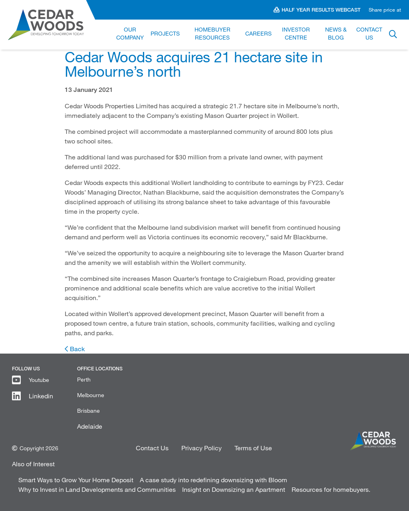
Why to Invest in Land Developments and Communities (97, 489)
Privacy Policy (201, 447)
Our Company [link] (130, 33)
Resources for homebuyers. (331, 489)
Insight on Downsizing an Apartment (233, 489)
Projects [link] (165, 33)
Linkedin (41, 396)
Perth (84, 379)
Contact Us (152, 447)
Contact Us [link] (369, 33)
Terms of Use (253, 447)
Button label (393, 35)
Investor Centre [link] (296, 33)
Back (77, 348)
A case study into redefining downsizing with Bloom (213, 479)
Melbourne (90, 395)
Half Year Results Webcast (321, 9)
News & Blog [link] (336, 33)
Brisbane (88, 410)
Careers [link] (258, 33)
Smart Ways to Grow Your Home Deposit (75, 479)
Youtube (39, 379)
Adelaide (89, 426)
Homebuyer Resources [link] (212, 33)
